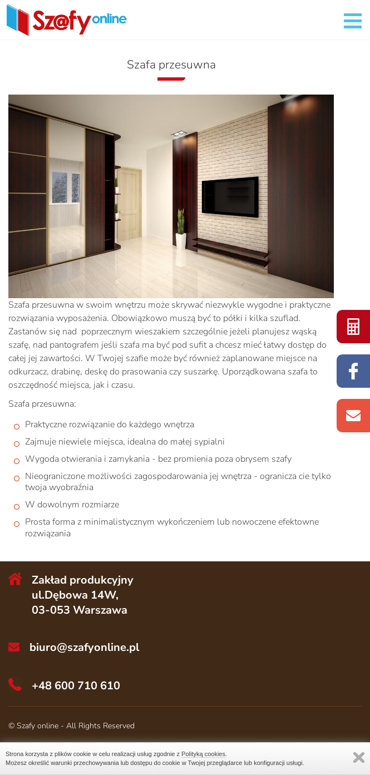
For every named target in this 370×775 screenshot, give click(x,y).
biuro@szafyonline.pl (84, 647)
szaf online (353, 326)
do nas (353, 415)
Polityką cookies (203, 754)
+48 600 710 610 (76, 685)
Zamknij (358, 757)
